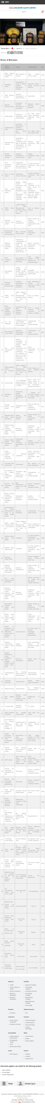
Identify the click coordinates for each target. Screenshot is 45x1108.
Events (27, 1038)
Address (27, 1054)
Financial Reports (30, 1020)
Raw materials (6, 1070)
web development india (28, 1102)
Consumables (6, 1072)
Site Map (14, 1100)
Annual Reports (29, 1022)
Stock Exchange (30, 1025)
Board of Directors (15, 991)
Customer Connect (15, 1024)
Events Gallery (29, 1041)
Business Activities (30, 985)
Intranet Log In (30, 1083)
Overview (12, 1013)
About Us (19, 48)
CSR (11, 1044)
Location (27, 1056)
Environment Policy (15, 1046)
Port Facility (28, 1005)
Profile (12, 985)
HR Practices (13, 1054)
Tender (10, 1083)
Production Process (31, 991)
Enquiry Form (29, 1058)
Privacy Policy (29, 1100)
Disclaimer (21, 1100)
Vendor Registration (7, 1074)
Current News (29, 1036)
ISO (26, 1013)
